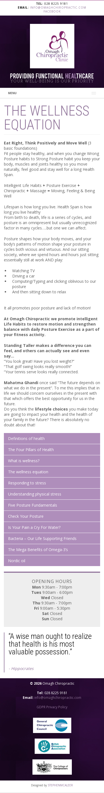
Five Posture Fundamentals (32, 505)
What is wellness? (23, 460)
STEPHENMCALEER (60, 785)
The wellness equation (28, 471)
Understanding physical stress (34, 494)
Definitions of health (26, 438)
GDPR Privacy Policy (52, 707)
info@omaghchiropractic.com (58, 7)
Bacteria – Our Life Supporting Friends (42, 538)
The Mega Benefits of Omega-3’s (38, 549)
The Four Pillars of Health (31, 449)
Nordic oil (16, 560)
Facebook (52, 11)
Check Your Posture (26, 516)
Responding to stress (27, 483)
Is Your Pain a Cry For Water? (34, 527)
